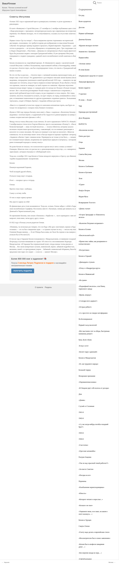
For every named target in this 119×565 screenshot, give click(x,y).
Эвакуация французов (87, 82)
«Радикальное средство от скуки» (91, 76)
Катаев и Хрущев (85, 520)
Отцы (81, 142)
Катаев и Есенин (85, 229)
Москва (81, 160)
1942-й (81, 418)
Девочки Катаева (85, 39)
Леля (80, 178)
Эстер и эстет (83, 346)
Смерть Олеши (84, 526)
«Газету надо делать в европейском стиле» (94, 532)
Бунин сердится (84, 88)
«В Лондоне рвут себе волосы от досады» (94, 388)
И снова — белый (85, 100)
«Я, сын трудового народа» (88, 364)
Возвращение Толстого (87, 203)
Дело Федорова (84, 118)
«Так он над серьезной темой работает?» (93, 463)
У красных (83, 94)
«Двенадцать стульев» (87, 262)
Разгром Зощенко (85, 457)
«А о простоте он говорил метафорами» (93, 313)
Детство (82, 27)
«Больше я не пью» (86, 505)
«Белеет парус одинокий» (88, 352)
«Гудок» (82, 184)
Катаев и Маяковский (86, 274)
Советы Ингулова (85, 154)
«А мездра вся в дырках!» (88, 301)
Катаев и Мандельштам (87, 358)
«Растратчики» (84, 250)
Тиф (80, 106)
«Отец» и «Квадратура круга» (89, 268)
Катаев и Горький (85, 256)
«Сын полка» (83, 445)
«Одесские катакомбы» (87, 451)
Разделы (48, 287)
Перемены (82, 481)
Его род (81, 15)
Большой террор (85, 370)
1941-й (81, 412)
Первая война (84, 58)
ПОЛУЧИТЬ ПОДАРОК (22, 271)
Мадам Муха (83, 196)
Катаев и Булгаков (85, 172)
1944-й (81, 439)
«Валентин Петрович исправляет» (91, 223)
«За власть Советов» (86, 469)
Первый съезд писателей (88, 325)
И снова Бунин (84, 70)
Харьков (82, 148)
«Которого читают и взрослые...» (91, 499)
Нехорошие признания (87, 376)
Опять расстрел (84, 136)
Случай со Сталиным (86, 406)
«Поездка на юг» (85, 475)
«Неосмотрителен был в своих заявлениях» (94, 538)
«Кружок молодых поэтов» (88, 45)
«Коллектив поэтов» (86, 130)
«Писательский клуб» (86, 235)
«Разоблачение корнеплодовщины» (91, 487)
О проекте (39, 287)
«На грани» (83, 280)
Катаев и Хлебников (86, 166)
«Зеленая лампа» (85, 64)
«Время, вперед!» (85, 295)
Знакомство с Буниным (87, 52)
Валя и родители (85, 21)
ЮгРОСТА (83, 124)
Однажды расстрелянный (88, 112)
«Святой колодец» (85, 559)
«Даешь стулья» (84, 209)
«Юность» (82, 493)
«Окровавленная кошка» (88, 382)
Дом (80, 394)
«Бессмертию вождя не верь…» (90, 553)
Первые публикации (86, 33)
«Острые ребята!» (85, 307)
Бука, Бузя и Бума (85, 340)
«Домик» (82, 400)
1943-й (81, 433)
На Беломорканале (85, 319)
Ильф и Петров (84, 190)
